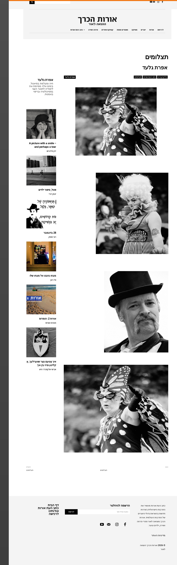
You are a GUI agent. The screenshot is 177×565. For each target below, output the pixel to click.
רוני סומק (43, 237)
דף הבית (44, 505)
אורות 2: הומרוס (38, 318)
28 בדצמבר (41, 232)
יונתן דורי (43, 194)
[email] (95, 512)
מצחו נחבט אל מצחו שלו (34, 275)
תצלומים (129, 77)
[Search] (23, 2)
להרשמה (62, 512)
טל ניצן (44, 280)
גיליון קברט (153, 77)
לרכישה (45, 514)
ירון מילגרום (42, 151)
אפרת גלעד (37, 80)
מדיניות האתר (150, 535)
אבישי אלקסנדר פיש (39, 369)
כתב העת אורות (141, 77)
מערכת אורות (42, 323)
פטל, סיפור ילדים (38, 189)
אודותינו (45, 511)
